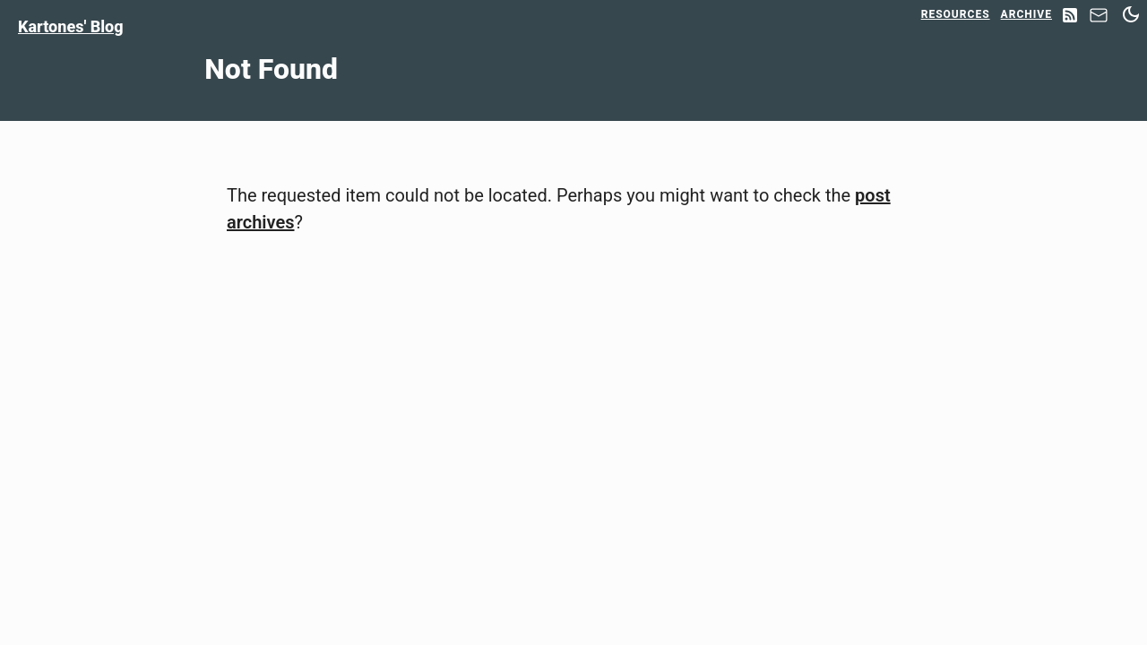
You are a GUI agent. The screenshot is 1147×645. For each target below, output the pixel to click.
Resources (955, 14)
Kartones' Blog (71, 26)
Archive (1026, 14)
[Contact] (1098, 20)
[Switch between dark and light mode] (1131, 14)
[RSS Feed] (1069, 16)
